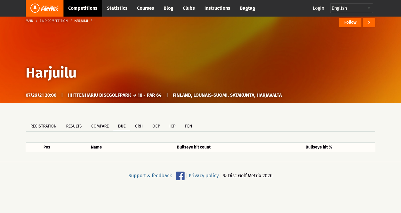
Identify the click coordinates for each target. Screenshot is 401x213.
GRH (139, 126)
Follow (350, 22)
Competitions (82, 8)
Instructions (217, 8)
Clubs (189, 8)
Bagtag (247, 8)
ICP (172, 126)
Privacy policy (204, 175)
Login (318, 8)
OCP (156, 126)
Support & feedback (150, 175)
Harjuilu (51, 72)
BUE (121, 126)
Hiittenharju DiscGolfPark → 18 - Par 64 (115, 95)
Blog (168, 8)
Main (29, 21)
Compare (100, 126)
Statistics (117, 8)
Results (74, 126)
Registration (43, 126)
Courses (145, 8)
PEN (188, 126)
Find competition (54, 21)
